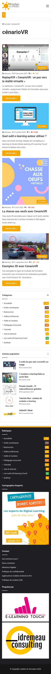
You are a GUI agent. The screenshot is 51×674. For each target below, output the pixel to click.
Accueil (6, 24)
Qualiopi (7, 342)
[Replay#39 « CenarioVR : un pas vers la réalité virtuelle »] (25, 57)
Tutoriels (7, 329)
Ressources (8, 312)
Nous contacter (8, 563)
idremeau (7, 74)
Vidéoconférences (11, 316)
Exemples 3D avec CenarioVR (20, 266)
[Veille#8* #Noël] (9, 414)
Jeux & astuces (10, 334)
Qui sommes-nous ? (10, 559)
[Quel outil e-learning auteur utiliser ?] (25, 116)
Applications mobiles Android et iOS (17, 576)
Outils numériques (11, 307)
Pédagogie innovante (12, 325)
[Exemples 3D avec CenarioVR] (25, 246)
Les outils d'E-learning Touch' (15, 338)
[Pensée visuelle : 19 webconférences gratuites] (9, 390)
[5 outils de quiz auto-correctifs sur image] (9, 365)
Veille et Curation (11, 321)
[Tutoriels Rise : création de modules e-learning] (9, 402)
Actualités (8, 303)
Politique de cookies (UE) (12, 580)
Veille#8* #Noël (26, 410)
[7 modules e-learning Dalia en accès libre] (9, 378)
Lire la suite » (11, 98)
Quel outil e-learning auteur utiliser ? (24, 136)
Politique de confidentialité (13, 571)
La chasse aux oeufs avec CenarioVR (24, 211)
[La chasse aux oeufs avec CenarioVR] (25, 181)
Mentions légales (9, 567)
